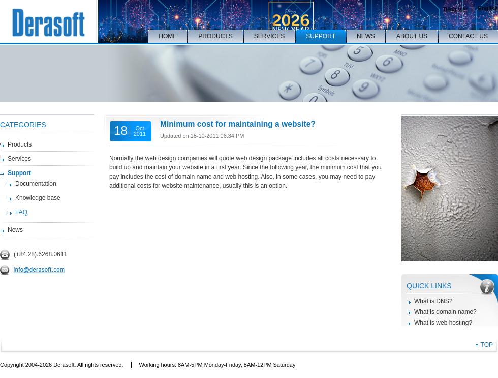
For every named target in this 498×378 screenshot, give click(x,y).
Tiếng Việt (455, 9)
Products (20, 144)
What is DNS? (433, 301)
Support (19, 173)
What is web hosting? (443, 322)
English (488, 8)
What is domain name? (445, 311)
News (15, 230)
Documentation (35, 183)
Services (19, 158)
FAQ (21, 212)
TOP (487, 344)
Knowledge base (37, 197)
